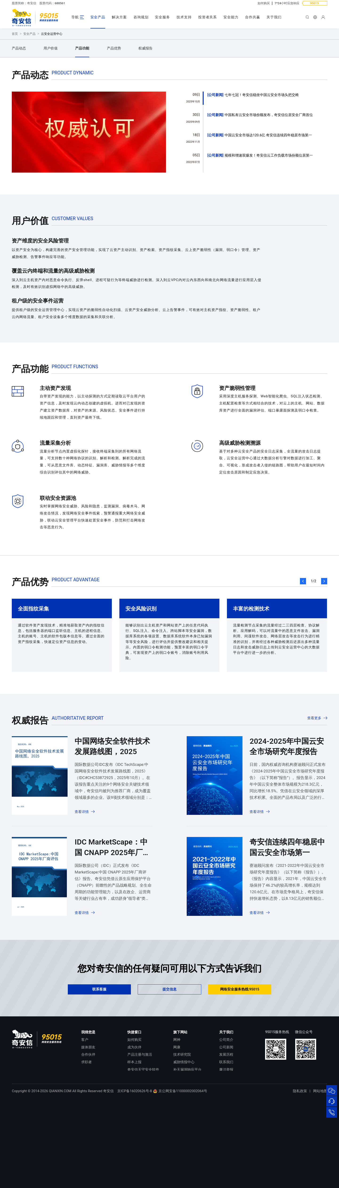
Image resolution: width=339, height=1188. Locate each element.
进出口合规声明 (231, 1158)
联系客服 (99, 1070)
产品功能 (82, 129)
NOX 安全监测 (184, 1158)
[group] (89, 216)
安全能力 (230, 17)
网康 (176, 1128)
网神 (176, 1121)
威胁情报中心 (183, 1143)
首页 (15, 115)
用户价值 (51, 129)
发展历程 (226, 1136)
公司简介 (226, 1121)
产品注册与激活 (139, 1136)
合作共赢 (252, 17)
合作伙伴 (88, 1136)
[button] (303, 662)
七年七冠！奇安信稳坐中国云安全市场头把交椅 (262, 176)
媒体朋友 (88, 1128)
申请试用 (74, 89)
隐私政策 (300, 1181)
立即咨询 (31, 89)
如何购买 (264, 3)
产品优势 (114, 129)
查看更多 (314, 799)
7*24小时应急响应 (286, 3)
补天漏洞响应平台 (187, 1151)
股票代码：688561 (52, 3)
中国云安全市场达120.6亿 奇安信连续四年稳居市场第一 (268, 216)
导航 (75, 17)
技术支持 (184, 17)
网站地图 (320, 1181)
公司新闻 (215, 176)
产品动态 (19, 129)
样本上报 (134, 1143)
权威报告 (145, 129)
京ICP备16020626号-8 (134, 1181)
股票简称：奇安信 (24, 3)
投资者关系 (207, 17)
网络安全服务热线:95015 (239, 1070)
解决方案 (119, 17)
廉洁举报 (226, 1151)
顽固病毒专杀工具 (141, 1158)
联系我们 (226, 1143)
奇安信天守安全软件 (143, 1151)
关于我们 (274, 17)
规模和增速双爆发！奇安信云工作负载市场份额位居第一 (269, 236)
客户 (84, 1121)
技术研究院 (182, 1136)
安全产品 (97, 17)
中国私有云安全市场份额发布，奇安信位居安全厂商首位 (269, 196)
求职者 (86, 1143)
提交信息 (169, 1070)
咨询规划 (141, 17)
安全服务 (162, 17)
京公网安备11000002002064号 (180, 1181)
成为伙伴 (134, 1128)
